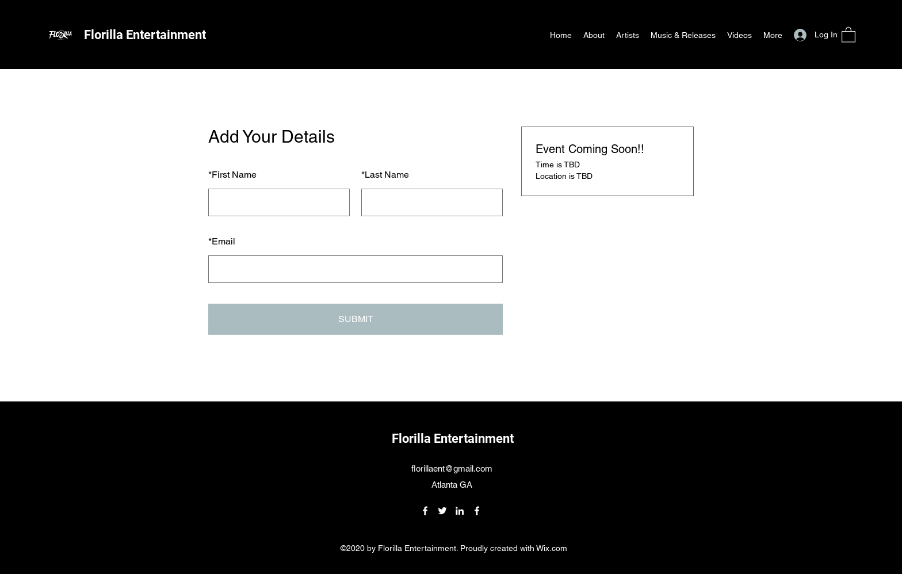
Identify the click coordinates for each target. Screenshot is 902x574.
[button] (848, 34)
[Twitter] (442, 510)
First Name (232, 174)
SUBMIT (355, 318)
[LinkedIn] (459, 510)
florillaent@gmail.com (451, 468)
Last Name (385, 174)
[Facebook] (425, 510)
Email (221, 241)
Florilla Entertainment (145, 35)
